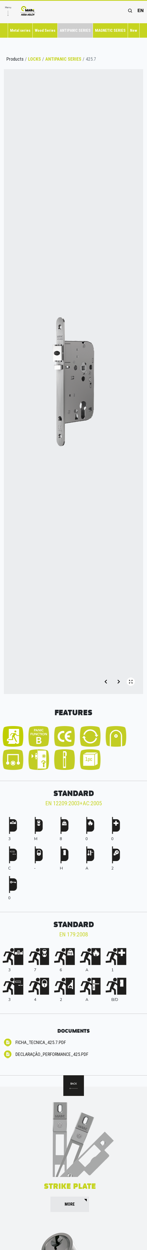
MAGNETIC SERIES (110, 30)
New (133, 30)
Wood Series (45, 30)
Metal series (20, 30)
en (140, 10)
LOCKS (34, 59)
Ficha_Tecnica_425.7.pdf (40, 1042)
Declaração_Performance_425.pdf (51, 1054)
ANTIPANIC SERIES (75, 30)
